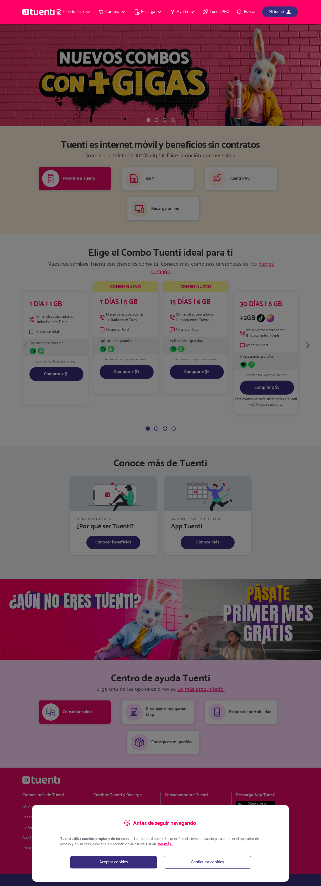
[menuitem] (73, 12)
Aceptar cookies (113, 862)
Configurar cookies (207, 862)
